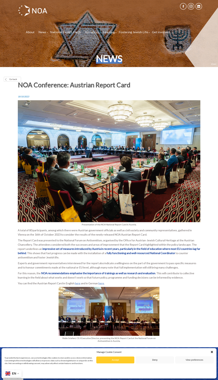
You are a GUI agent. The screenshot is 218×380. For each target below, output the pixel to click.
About (30, 32)
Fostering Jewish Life (133, 32)
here (77, 283)
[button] (211, 351)
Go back (13, 79)
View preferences (194, 360)
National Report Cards (65, 32)
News (42, 32)
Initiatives (92, 32)
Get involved (161, 32)
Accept (115, 360)
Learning (109, 32)
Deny (154, 360)
